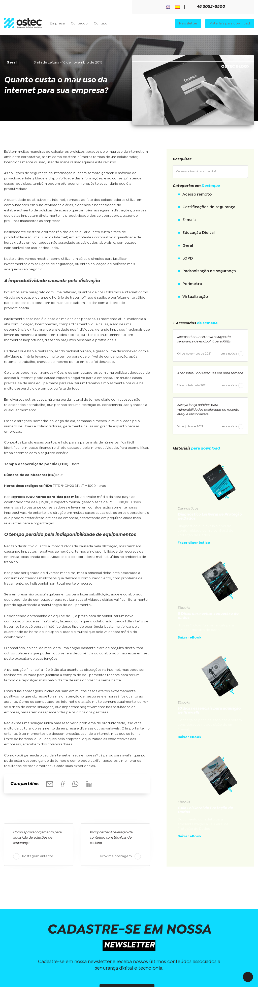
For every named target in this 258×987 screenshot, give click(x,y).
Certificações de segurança (208, 207)
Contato (100, 23)
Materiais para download (229, 23)
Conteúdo (79, 23)
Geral (187, 245)
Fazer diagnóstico (194, 542)
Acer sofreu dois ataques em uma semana (210, 373)
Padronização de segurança (209, 271)
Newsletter (188, 23)
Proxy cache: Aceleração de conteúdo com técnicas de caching (111, 837)
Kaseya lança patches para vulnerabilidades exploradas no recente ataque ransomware (208, 409)
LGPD (187, 258)
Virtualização (195, 296)
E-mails (189, 219)
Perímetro (192, 283)
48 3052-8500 (208, 7)
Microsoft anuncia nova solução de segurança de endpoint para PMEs (204, 339)
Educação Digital (198, 232)
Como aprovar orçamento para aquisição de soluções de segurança (37, 837)
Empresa (57, 23)
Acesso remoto (197, 194)
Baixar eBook (189, 637)
